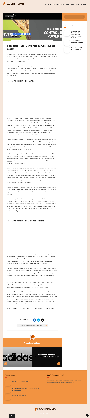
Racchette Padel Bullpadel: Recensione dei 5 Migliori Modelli (25, 389)
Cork (21, 118)
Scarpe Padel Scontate (19, 395)
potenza (9, 161)
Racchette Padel (9, 16)
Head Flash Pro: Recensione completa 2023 (77, 42)
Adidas (34, 270)
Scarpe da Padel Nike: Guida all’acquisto (77, 48)
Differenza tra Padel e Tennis (21, 381)
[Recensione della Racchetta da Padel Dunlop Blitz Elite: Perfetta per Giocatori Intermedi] (67, 33)
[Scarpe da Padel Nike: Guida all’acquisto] (67, 50)
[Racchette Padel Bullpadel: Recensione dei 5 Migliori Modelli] (8, 390)
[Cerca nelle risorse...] (75, 17)
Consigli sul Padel (58, 4)
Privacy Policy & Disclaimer (48, 413)
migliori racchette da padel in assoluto (25, 308)
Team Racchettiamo (32, 343)
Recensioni (69, 4)
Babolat (39, 270)
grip (14, 189)
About (77, 4)
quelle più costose (43, 308)
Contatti (83, 4)
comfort (17, 163)
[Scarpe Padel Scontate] (8, 397)
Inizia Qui (48, 4)
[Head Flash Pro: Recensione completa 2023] (67, 43)
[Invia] (83, 17)
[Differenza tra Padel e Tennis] (8, 383)
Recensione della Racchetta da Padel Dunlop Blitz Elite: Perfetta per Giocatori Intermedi (77, 34)
